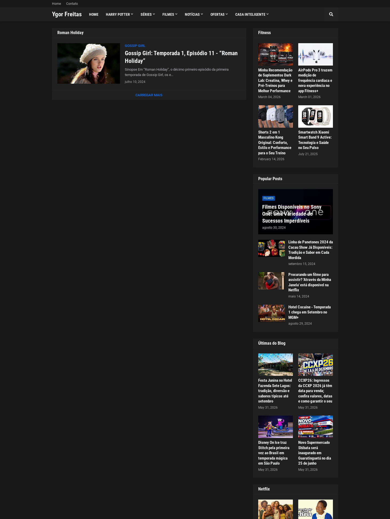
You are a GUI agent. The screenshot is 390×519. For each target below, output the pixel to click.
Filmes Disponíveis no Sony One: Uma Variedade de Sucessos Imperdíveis (291, 214)
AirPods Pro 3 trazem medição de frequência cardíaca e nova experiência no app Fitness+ (315, 80)
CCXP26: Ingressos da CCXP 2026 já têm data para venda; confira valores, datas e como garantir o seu (315, 391)
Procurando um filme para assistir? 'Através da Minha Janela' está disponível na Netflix (309, 282)
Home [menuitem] (93, 14)
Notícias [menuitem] (192, 14)
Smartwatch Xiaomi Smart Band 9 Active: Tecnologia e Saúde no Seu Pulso (315, 140)
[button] (331, 14)
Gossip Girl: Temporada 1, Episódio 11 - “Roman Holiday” (181, 57)
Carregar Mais (149, 95)
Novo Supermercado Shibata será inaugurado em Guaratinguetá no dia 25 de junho (314, 453)
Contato (72, 4)
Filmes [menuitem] (168, 14)
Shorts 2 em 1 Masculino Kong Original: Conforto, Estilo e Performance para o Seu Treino (274, 142)
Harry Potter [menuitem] (118, 14)
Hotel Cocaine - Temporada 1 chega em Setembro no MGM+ (309, 312)
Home (56, 4)
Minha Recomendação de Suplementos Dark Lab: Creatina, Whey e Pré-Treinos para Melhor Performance (275, 80)
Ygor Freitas (67, 14)
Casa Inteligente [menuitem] (250, 14)
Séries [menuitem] (146, 14)
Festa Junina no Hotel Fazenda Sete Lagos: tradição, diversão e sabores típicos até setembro (275, 391)
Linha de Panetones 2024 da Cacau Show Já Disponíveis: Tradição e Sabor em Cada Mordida (310, 250)
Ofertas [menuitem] (217, 14)
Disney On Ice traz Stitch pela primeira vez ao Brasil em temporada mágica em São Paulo (273, 453)
